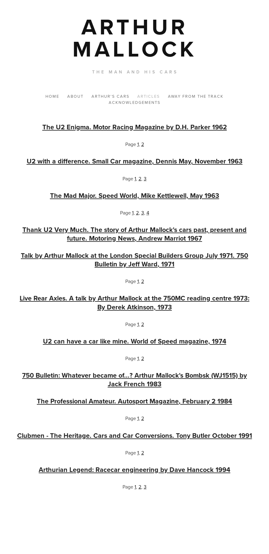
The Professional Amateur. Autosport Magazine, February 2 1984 (134, 401)
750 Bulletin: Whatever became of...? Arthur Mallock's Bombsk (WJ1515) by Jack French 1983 (134, 380)
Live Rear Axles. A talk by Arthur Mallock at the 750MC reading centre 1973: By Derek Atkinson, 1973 (134, 302)
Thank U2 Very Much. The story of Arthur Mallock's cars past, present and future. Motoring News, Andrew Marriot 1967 (134, 234)
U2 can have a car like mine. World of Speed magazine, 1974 (134, 341)
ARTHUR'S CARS (111, 96)
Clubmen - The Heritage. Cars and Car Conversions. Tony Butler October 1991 (134, 435)
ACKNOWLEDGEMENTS (135, 102)
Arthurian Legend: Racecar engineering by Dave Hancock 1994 (134, 469)
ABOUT (75, 96)
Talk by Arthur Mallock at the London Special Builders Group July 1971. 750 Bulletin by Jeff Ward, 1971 (134, 260)
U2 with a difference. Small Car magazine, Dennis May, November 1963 (135, 161)
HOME (52, 96)
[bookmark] (134, 37)
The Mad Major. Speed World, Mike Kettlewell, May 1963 (134, 195)
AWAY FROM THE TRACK (196, 96)
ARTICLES (148, 96)
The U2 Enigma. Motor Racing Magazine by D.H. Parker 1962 (134, 127)
